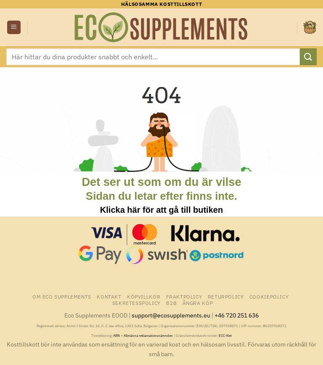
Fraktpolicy (184, 296)
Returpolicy (226, 296)
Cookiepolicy (269, 296)
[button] (14, 27)
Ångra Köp (198, 302)
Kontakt (109, 296)
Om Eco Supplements (61, 296)
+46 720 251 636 (236, 315)
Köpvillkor (143, 296)
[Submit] (308, 56)
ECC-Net (225, 335)
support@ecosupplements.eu (171, 315)
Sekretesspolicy (136, 302)
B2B (171, 302)
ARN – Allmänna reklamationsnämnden (143, 335)
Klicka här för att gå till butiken (161, 209)
